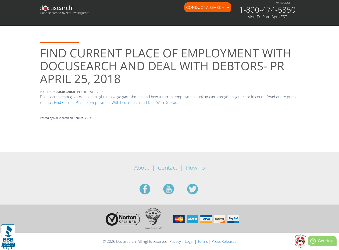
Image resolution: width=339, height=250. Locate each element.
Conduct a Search (205, 7)
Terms (202, 241)
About (141, 167)
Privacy (175, 241)
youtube (174, 189)
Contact (167, 167)
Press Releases (224, 241)
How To (195, 167)
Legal (189, 241)
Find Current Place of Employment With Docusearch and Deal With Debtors (116, 102)
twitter (198, 189)
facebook (150, 189)
